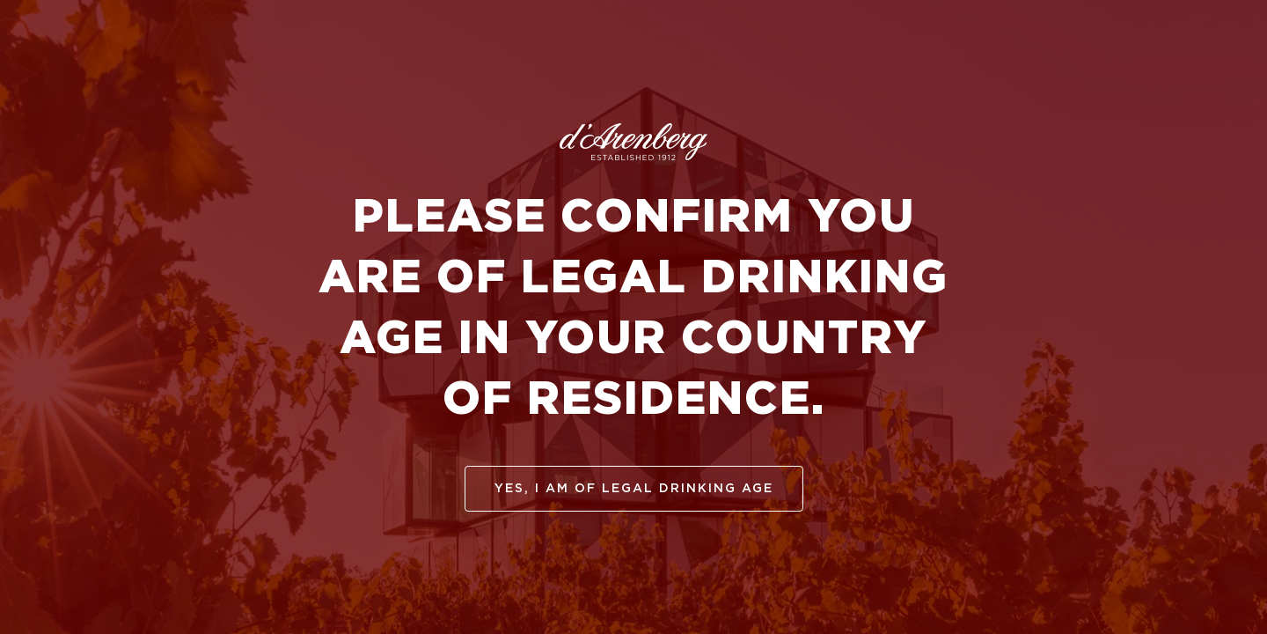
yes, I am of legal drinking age (633, 489)
